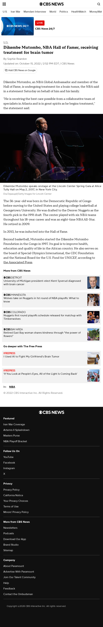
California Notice (13, 495)
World (52, 11)
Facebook (9, 462)
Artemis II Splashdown (16, 430)
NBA (12, 387)
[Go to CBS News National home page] (51, 4)
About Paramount (13, 566)
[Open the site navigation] (19, 4)
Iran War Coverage (14, 424)
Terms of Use (11, 506)
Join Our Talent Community (19, 577)
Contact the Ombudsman (18, 594)
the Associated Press (17, 262)
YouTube (8, 457)
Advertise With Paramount (18, 571)
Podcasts (8, 533)
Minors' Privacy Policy (16, 512)
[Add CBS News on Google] (20, 70)
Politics (64, 11)
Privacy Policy (11, 489)
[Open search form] (98, 4)
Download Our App (14, 539)
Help (6, 583)
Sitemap (8, 550)
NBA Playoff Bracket (15, 441)
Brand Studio (11, 544)
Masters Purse (11, 435)
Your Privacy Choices (15, 501)
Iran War (15, 11)
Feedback (9, 588)
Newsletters (10, 527)
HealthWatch (78, 11)
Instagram (9, 468)
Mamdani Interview (35, 11)
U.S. (5, 11)
